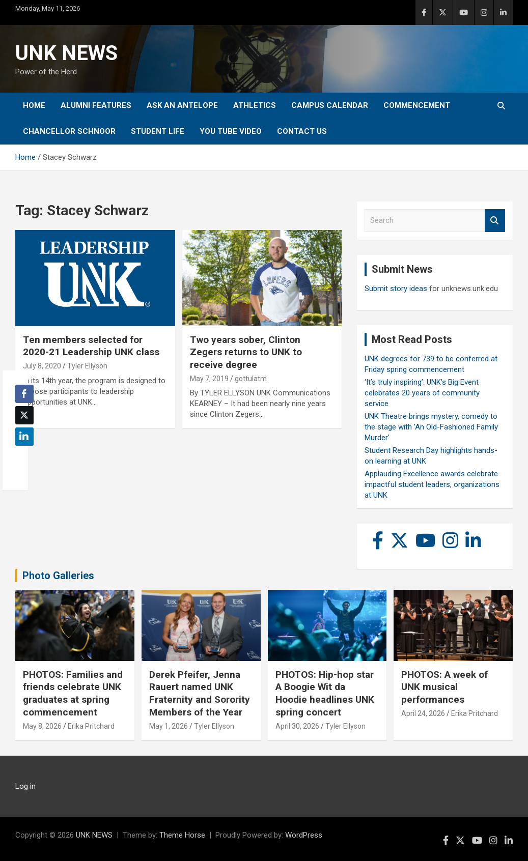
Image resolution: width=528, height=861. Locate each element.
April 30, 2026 (297, 726)
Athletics (254, 105)
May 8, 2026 (42, 726)
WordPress (303, 835)
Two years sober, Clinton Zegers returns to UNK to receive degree (246, 352)
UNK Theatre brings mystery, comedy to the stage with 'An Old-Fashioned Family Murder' (431, 427)
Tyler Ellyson (87, 366)
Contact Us (302, 131)
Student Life (157, 131)
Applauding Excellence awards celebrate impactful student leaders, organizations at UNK (432, 484)
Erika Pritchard (91, 726)
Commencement (416, 105)
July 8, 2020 (42, 366)
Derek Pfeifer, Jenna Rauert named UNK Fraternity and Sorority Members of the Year (199, 693)
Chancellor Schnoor (69, 131)
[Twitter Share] (24, 415)
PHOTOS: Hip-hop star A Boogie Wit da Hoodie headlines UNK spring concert (324, 693)
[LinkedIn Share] (24, 436)
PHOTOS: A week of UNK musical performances (444, 687)
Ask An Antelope (182, 105)
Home (34, 105)
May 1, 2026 (168, 726)
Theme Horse (182, 835)
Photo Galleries (58, 575)
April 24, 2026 (423, 713)
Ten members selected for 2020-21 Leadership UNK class (91, 346)
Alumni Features (96, 105)
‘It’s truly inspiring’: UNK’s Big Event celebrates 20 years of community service (422, 393)
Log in (25, 786)
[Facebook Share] (24, 394)
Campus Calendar (329, 105)
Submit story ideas (396, 288)
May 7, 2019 (209, 379)
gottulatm (251, 379)
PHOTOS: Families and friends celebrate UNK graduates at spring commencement (73, 693)
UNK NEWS (66, 53)
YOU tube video (231, 131)
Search (495, 220)
